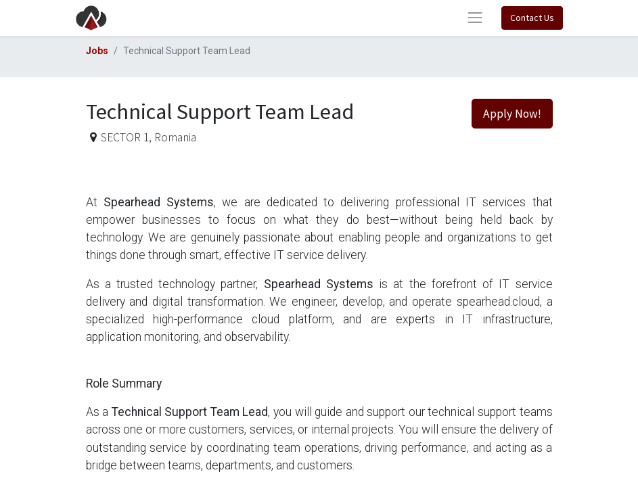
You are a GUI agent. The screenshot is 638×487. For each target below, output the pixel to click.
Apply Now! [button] (512, 113)
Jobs (97, 50)
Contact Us (532, 17)
